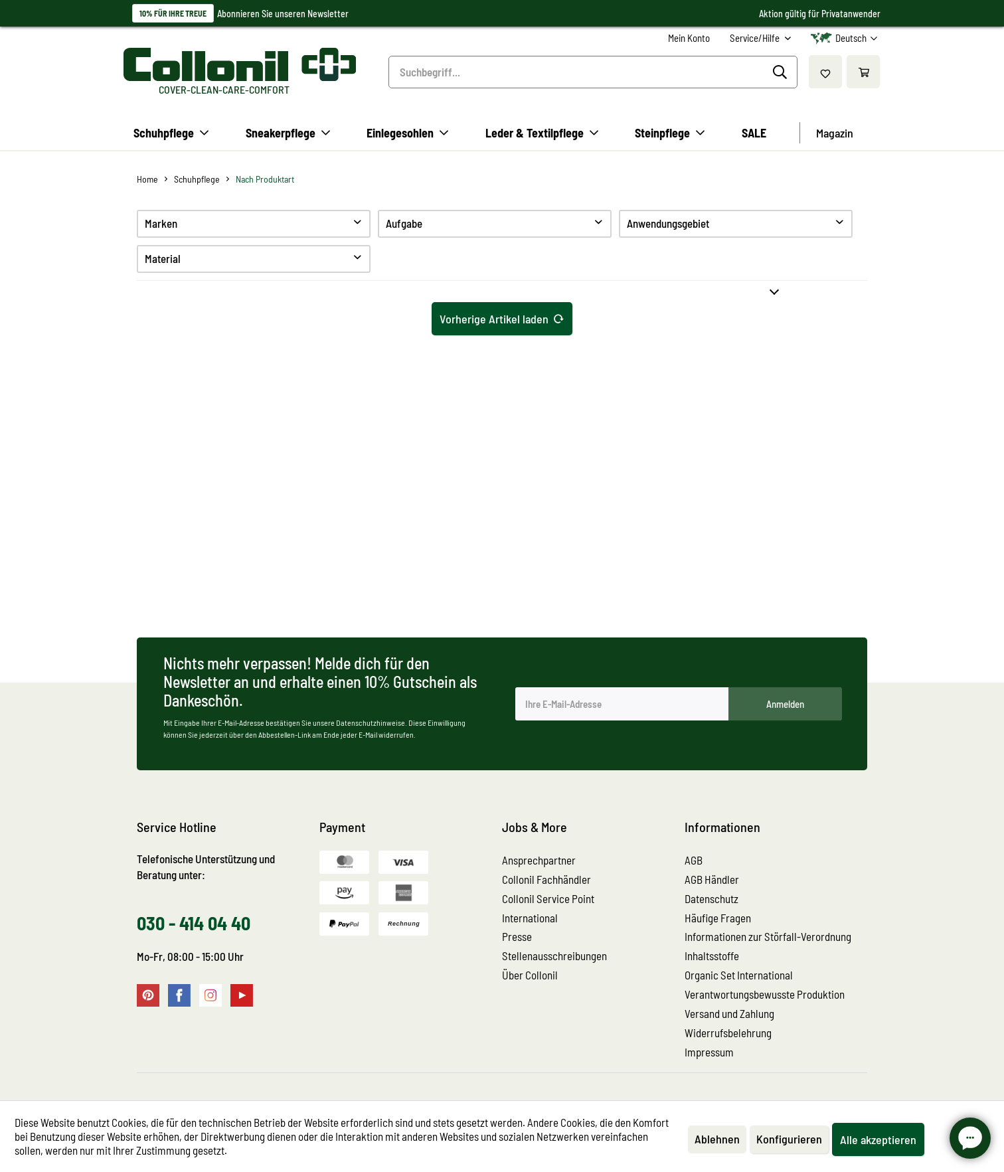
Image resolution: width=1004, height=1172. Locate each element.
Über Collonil (530, 974)
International (530, 917)
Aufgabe (404, 223)
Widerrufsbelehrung (728, 1032)
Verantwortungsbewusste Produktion (765, 994)
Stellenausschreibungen (554, 955)
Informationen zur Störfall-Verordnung (768, 936)
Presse (517, 936)
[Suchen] (781, 72)
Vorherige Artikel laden (502, 317)
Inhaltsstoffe (712, 955)
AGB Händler (712, 879)
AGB (694, 860)
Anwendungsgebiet (668, 223)
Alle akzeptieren (878, 1139)
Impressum (709, 1051)
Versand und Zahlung (729, 1013)
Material (163, 258)
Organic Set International (739, 974)
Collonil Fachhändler (546, 879)
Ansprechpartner (539, 860)
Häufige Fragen (718, 917)
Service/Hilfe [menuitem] (756, 38)
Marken (161, 223)
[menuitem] (689, 38)
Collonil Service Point (548, 898)
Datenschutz (711, 898)
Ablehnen (717, 1138)
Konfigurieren (789, 1138)
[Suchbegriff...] (592, 72)
